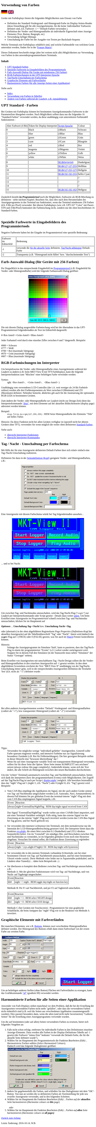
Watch (70, 637)
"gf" (25, 993)
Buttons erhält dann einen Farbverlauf (57, 929)
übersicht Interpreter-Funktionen (22, 435)
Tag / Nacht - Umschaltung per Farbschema (34, 444)
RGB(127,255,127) (67, 170)
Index (10, 93)
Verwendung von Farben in (24, 96)
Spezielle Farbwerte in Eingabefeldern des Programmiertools (36, 69)
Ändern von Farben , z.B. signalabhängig (37, 99)
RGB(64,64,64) (65, 162)
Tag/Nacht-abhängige (71, 248)
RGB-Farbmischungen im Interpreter (30, 363)
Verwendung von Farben (20, 5)
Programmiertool (61, 268)
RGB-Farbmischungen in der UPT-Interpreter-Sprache (33, 75)
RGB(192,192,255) (67, 174)
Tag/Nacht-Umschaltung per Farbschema (27, 77)
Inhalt (5, 61)
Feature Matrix (44, 47)
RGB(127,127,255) (67, 166)
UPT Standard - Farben (19, 105)
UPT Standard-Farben (17, 67)
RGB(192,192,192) (67, 189)
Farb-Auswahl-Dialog (18, 262)
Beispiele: (6, 785)
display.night (50, 780)
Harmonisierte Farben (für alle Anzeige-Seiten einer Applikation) (38, 83)
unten (76, 615)
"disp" (26, 403)
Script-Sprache (65, 126)
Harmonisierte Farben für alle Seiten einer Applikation (43, 999)
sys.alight (21, 831)
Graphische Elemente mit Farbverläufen (26, 80)
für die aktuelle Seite (40, 248)
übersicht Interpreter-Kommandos (23, 437)
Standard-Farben (84, 424)
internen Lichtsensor (36, 826)
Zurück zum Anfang (11, 1118)
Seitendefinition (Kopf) (38, 458)
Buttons (38, 926)
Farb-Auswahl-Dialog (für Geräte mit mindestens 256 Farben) (37, 72)
